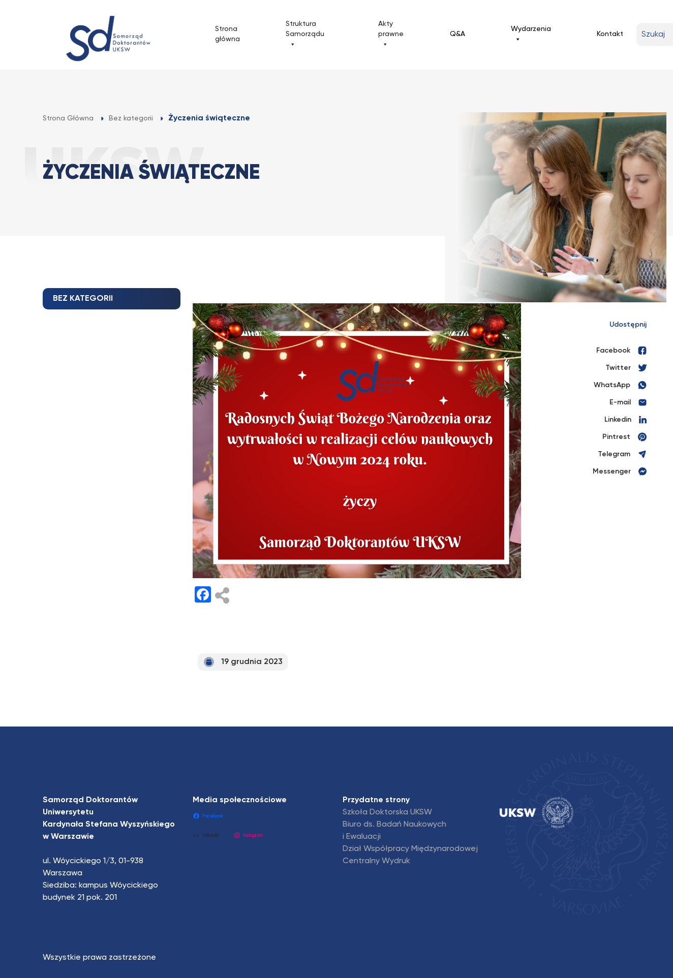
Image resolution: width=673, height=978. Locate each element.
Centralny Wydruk (376, 861)
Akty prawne (391, 34)
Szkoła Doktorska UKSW (387, 812)
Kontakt (610, 34)
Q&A (457, 34)
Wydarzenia (531, 34)
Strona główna (227, 34)
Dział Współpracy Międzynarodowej (410, 849)
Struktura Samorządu (305, 34)
